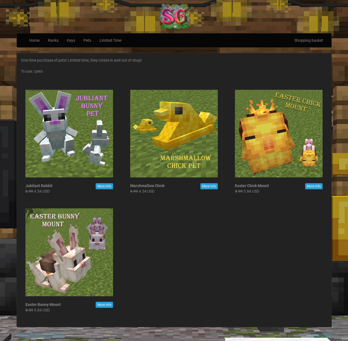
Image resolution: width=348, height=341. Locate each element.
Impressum (54, 335)
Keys (71, 40)
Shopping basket (308, 40)
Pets (87, 40)
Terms (22, 335)
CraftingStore (320, 335)
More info (104, 186)
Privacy (36, 335)
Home (34, 40)
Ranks (53, 40)
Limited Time (110, 40)
